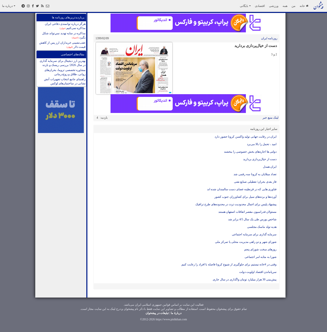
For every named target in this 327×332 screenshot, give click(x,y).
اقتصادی (260, 6)
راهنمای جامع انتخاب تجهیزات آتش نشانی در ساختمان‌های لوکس (65, 81)
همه (285, 6)
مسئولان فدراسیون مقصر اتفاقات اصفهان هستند (247, 211)
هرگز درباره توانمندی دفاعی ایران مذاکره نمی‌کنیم (65, 26)
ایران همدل (270, 166)
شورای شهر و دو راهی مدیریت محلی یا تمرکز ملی (246, 241)
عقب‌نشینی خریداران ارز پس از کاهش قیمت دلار (62, 44)
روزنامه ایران (269, 38)
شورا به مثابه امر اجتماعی (261, 257)
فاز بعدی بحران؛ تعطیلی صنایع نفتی (255, 181)
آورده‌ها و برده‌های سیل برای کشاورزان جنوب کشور (245, 196)
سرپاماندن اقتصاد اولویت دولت (258, 272)
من (294, 6)
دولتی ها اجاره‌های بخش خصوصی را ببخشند (250, 151)
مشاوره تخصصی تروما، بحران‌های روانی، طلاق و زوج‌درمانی (65, 72)
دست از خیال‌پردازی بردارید (260, 159)
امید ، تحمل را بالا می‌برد (262, 144)
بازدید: (104, 117)
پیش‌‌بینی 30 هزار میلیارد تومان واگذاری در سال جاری (245, 279)
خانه (304, 6)
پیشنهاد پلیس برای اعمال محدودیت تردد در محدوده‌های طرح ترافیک (236, 204)
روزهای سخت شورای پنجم (260, 249)
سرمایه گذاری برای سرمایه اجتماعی (254, 234)
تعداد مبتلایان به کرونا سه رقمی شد (255, 174)
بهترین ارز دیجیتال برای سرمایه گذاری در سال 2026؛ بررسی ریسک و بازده (63, 63)
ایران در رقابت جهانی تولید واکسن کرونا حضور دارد (246, 136)
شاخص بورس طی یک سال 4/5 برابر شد (252, 219)
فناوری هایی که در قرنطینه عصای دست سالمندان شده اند (242, 189)
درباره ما (8, 6)
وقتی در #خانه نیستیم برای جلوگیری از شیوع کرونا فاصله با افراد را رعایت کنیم (229, 264)
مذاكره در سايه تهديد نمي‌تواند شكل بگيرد (64, 35)
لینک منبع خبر (270, 117)
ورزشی (273, 6)
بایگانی (245, 6)
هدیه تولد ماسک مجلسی (262, 226)
